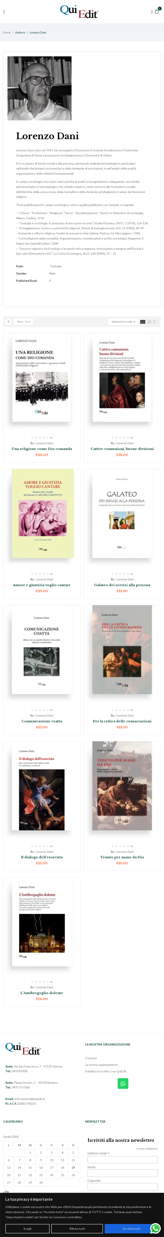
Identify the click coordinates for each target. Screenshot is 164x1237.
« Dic (6, 1192)
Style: (20, 266)
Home (7, 32)
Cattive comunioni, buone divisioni (122, 449)
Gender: (21, 273)
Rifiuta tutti (77, 1228)
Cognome (94, 1180)
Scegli (27, 1228)
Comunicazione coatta (42, 721)
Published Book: (27, 280)
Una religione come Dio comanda (42, 449)
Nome (91, 1167)
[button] (157, 11)
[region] (82, 1215)
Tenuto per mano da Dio (122, 857)
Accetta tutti (132, 1228)
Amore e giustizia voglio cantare (42, 585)
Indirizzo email (98, 1153)
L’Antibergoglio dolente (41, 993)
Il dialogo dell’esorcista (42, 857)
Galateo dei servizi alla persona (122, 585)
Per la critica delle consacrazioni (122, 721)
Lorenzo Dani (44, 443)
